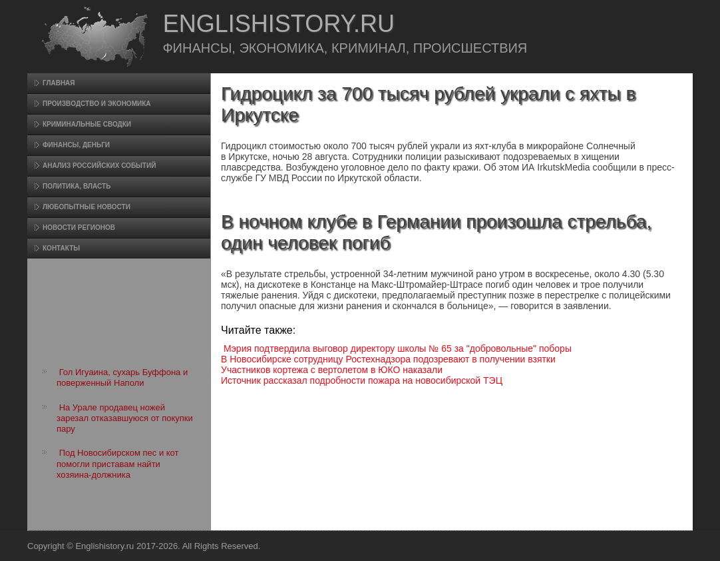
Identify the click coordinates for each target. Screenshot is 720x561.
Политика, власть (76, 186)
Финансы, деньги (76, 145)
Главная (59, 83)
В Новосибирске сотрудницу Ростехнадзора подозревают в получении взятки (388, 359)
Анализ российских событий (99, 165)
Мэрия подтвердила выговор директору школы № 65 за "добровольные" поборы (398, 348)
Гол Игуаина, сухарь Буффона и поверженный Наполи (122, 377)
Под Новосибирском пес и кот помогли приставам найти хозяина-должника (118, 464)
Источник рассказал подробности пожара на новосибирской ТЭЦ (361, 380)
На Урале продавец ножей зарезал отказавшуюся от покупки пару (125, 418)
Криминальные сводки (87, 124)
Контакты (61, 248)
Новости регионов (79, 227)
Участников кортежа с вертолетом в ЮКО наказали (332, 369)
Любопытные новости (86, 207)
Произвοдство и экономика (97, 103)
